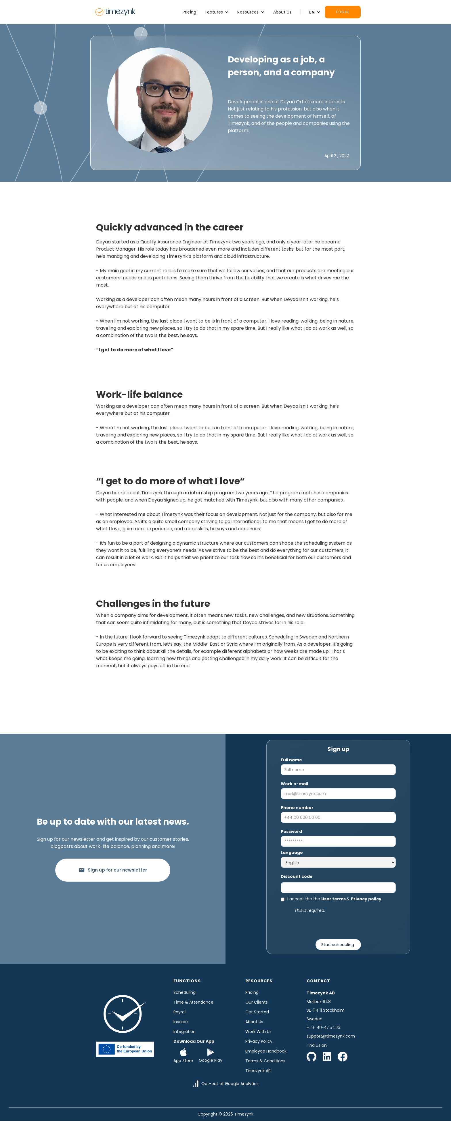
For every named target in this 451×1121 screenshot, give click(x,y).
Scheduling (184, 992)
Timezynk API (258, 1070)
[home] (115, 12)
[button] (217, 12)
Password (291, 831)
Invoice (180, 1021)
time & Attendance (193, 1002)
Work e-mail (294, 784)
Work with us (258, 1031)
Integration (184, 1031)
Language (292, 852)
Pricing (189, 12)
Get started (257, 1012)
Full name (291, 760)
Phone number (297, 808)
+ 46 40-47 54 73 (323, 1027)
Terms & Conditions (265, 1061)
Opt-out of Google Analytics (230, 1083)
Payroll (179, 1012)
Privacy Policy (258, 1041)
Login (342, 11)
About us (282, 12)
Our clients (256, 1002)
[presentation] (338, 925)
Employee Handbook (265, 1051)
